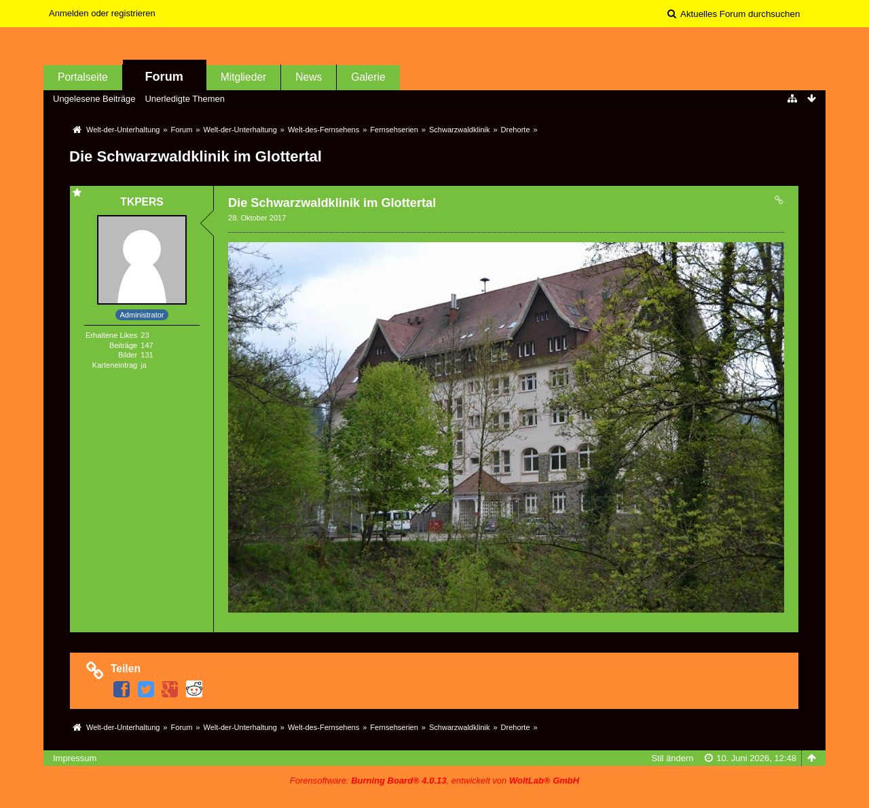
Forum (164, 76)
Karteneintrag (114, 365)
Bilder (127, 355)
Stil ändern (672, 758)
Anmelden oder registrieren (102, 13)
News (308, 77)
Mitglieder (244, 77)
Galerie (368, 77)
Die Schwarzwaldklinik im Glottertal (195, 156)
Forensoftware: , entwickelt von (434, 780)
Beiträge (123, 345)
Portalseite (83, 77)
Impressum (74, 758)
